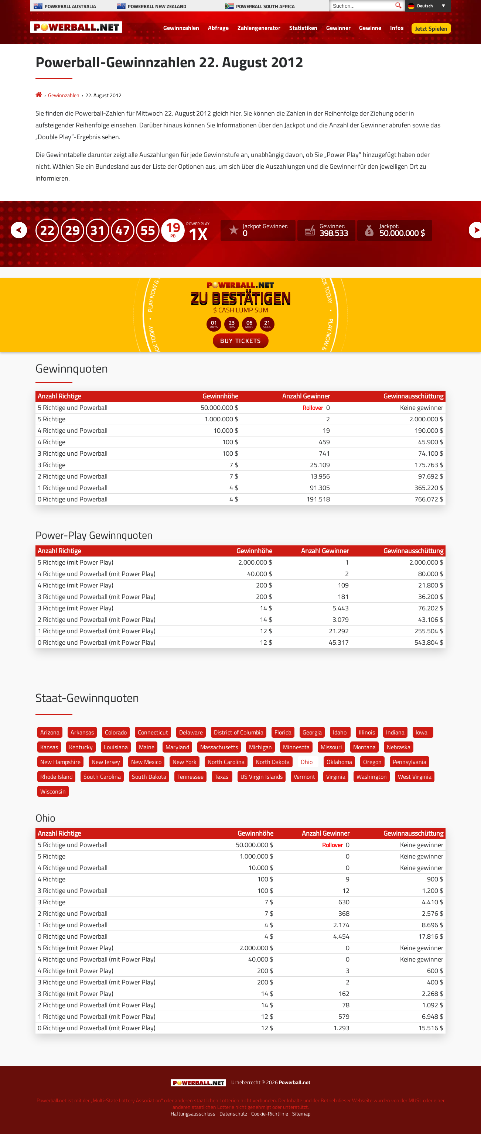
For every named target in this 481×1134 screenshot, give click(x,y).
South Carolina (102, 776)
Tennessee (190, 776)
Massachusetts (219, 747)
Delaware (191, 732)
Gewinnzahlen (181, 27)
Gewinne (370, 27)
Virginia (335, 776)
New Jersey (106, 761)
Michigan (260, 747)
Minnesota (296, 747)
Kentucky (81, 747)
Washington (372, 776)
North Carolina (226, 761)
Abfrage (218, 27)
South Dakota (149, 776)
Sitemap (301, 1113)
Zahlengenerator (259, 27)
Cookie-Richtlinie (269, 1113)
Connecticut (153, 732)
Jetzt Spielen (431, 28)
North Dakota (273, 761)
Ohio (307, 761)
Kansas (49, 747)
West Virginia (414, 776)
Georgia (312, 732)
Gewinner (338, 27)
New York (185, 761)
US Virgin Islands (261, 776)
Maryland (177, 747)
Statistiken (303, 27)
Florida (282, 732)
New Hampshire (60, 761)
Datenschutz (233, 1113)
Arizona (49, 732)
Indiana (395, 732)
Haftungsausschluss (193, 1113)
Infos (397, 27)
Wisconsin (53, 791)
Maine (146, 747)
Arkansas (82, 732)
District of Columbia (238, 732)
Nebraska (398, 747)
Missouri (331, 747)
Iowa (421, 732)
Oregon (372, 761)
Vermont (304, 776)
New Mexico (146, 761)
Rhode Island (56, 776)
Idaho (340, 732)
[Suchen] (367, 5)
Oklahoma (339, 761)
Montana (364, 747)
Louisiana (116, 747)
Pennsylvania (409, 761)
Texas (221, 776)
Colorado (116, 732)
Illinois (367, 732)
